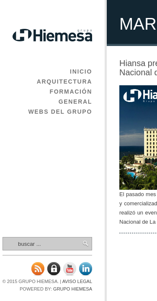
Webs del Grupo (60, 111)
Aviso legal (77, 281)
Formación (70, 91)
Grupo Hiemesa (72, 288)
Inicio (81, 71)
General (75, 101)
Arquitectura (64, 81)
